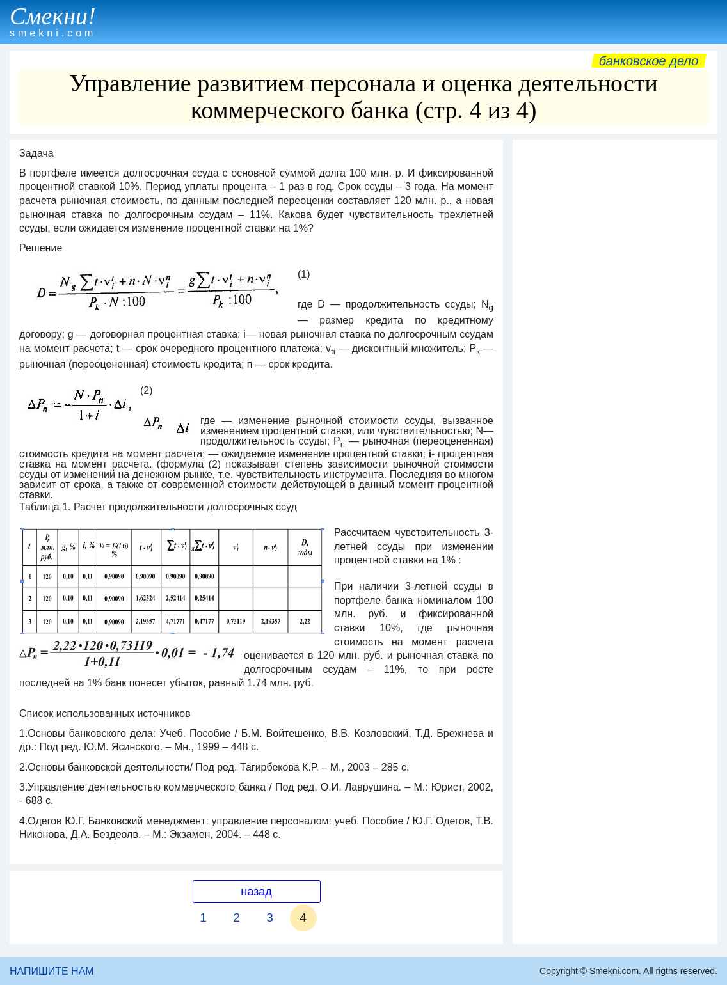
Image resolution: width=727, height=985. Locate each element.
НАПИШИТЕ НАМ (52, 971)
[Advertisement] (615, 226)
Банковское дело (648, 61)
